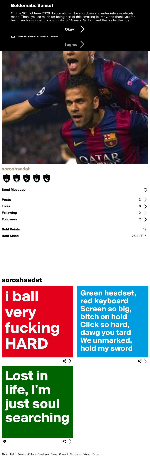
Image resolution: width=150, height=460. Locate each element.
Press (54, 454)
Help (12, 454)
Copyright (75, 454)
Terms (96, 454)
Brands (21, 454)
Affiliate (31, 454)
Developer (43, 454)
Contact (63, 454)
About (5, 454)
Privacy (87, 454)
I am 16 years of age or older (37, 36)
